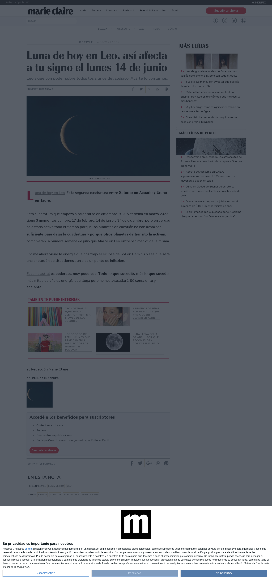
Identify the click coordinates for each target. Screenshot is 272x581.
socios (28, 549)
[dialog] (136, 543)
